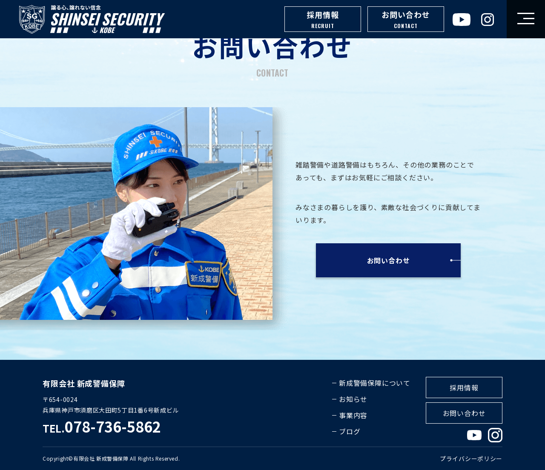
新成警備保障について (374, 383)
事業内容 (353, 415)
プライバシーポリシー (471, 458)
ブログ (349, 431)
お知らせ (353, 399)
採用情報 (323, 20)
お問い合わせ (406, 20)
